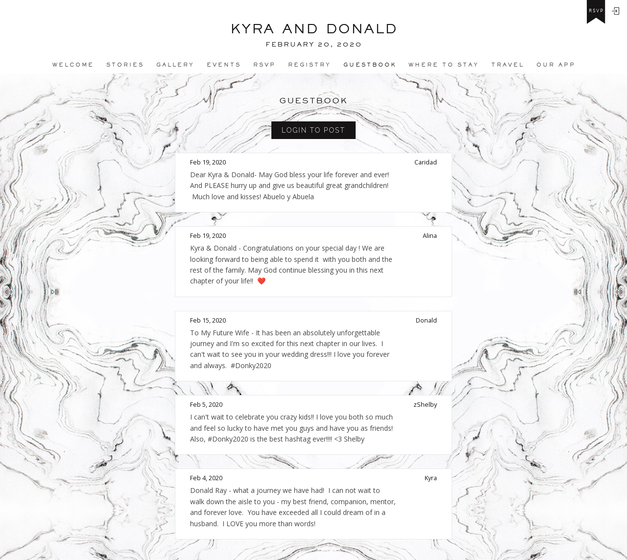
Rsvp (264, 64)
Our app (556, 64)
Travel (507, 64)
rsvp (596, 11)
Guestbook (369, 64)
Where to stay (444, 64)
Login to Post (313, 130)
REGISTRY (309, 64)
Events (224, 64)
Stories (125, 64)
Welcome (73, 64)
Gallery (175, 64)
